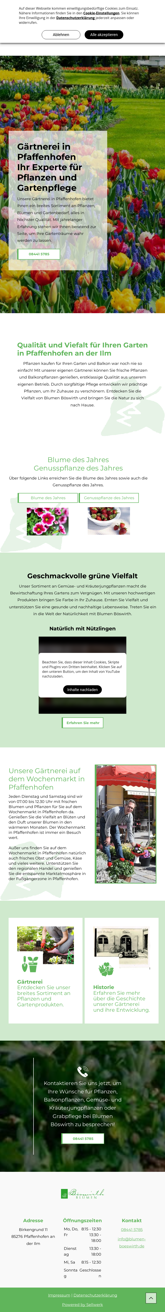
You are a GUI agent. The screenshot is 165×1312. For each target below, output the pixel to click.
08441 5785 (132, 1229)
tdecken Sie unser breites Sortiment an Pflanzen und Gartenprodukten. (43, 995)
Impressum (59, 1295)
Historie (103, 987)
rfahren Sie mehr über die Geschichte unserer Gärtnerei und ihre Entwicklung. (121, 1001)
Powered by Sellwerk (82, 1304)
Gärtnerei (30, 982)
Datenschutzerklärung (95, 1295)
